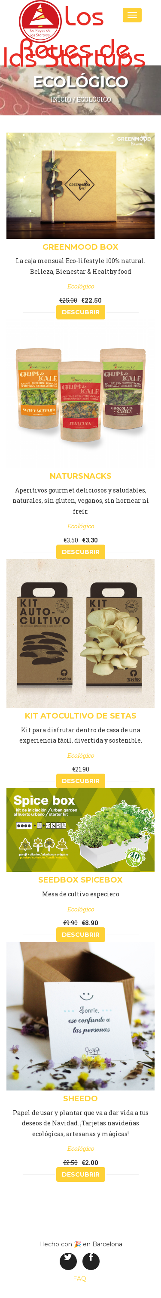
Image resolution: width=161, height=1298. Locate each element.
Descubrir (81, 312)
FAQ (79, 1279)
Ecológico (93, 99)
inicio (60, 99)
